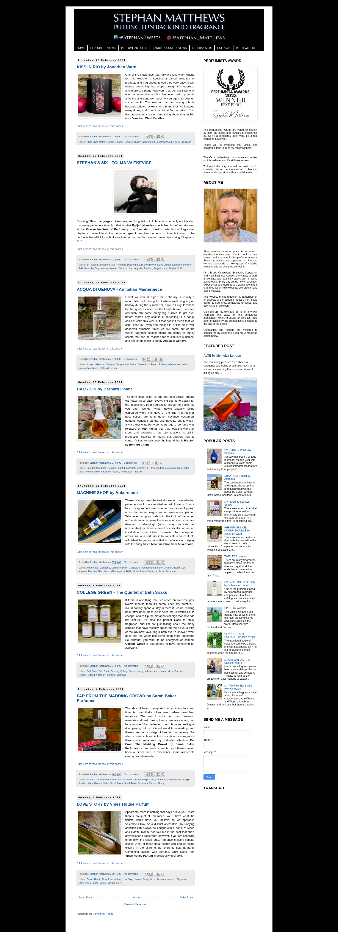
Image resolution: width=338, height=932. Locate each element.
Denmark (116, 567)
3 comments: (131, 462)
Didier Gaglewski (131, 567)
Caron (90, 879)
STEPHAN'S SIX (202, 48)
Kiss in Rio (178, 142)
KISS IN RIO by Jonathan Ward (106, 67)
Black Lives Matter (96, 142)
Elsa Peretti (130, 468)
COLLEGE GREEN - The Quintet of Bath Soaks (122, 592)
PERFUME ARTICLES (134, 48)
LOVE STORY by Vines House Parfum (113, 804)
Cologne (110, 364)
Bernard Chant (115, 468)
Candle (110, 142)
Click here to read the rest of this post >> (100, 126)
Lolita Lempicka (134, 268)
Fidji (80, 268)
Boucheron (105, 264)
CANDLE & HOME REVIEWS (170, 48)
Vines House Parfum (95, 883)
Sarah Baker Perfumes (136, 783)
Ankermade (92, 567)
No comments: (132, 136)
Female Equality (132, 142)
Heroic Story (100, 879)
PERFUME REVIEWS (103, 48)
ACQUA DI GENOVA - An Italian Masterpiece (119, 289)
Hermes (114, 268)
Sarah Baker (116, 783)
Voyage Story (114, 883)
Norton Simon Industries (98, 471)
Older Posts (186, 897)
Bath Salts (92, 671)
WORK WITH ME (246, 48)
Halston (141, 468)
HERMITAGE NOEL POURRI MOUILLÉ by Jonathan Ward (237, 530)
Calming (115, 671)
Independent (148, 142)
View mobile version (135, 904)
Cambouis (105, 567)
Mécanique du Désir (121, 571)
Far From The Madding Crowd (138, 779)
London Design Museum (167, 567)
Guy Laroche (101, 268)
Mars (107, 571)
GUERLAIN (223, 48)
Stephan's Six (176, 268)
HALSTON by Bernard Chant (104, 389)
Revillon (148, 268)
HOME (81, 48)
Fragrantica (161, 779)
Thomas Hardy (156, 783)
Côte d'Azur (144, 364)
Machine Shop (95, 571)
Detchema (132, 264)
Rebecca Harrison (166, 879)
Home (136, 897)
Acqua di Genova (95, 364)
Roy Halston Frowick (131, 471)
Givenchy (89, 268)
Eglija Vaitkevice (147, 264)
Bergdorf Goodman (96, 468)
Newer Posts (85, 897)
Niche (188, 142)
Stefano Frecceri (108, 368)
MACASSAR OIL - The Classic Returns (237, 661)
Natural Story (141, 879)
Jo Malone (170, 468)
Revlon (115, 471)
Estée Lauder (164, 264)
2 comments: (131, 359)
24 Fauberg (93, 264)
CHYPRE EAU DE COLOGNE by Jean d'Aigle (239, 635)
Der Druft (117, 779)
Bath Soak (104, 671)
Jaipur (122, 268)
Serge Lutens (160, 268)
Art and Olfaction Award (98, 779)
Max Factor (183, 468)
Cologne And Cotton (126, 364)
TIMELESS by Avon (235, 556)
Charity (119, 142)
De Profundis (119, 264)
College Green (127, 671)
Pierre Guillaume (148, 571)
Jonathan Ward (164, 142)
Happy (140, 671)
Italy (89, 368)
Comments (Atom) (102, 913)
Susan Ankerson (167, 571)
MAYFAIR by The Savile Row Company (238, 687)
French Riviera (158, 364)
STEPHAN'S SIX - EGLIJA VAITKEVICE (114, 162)
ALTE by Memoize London (222, 355)
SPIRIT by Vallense (235, 608)
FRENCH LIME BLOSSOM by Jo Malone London (239, 584)
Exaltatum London (181, 264)
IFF (148, 468)
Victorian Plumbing (106, 675)
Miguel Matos (95, 783)
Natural (162, 671)
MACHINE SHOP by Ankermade (107, 492)
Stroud (91, 675)
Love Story (127, 879)
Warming (121, 675)
